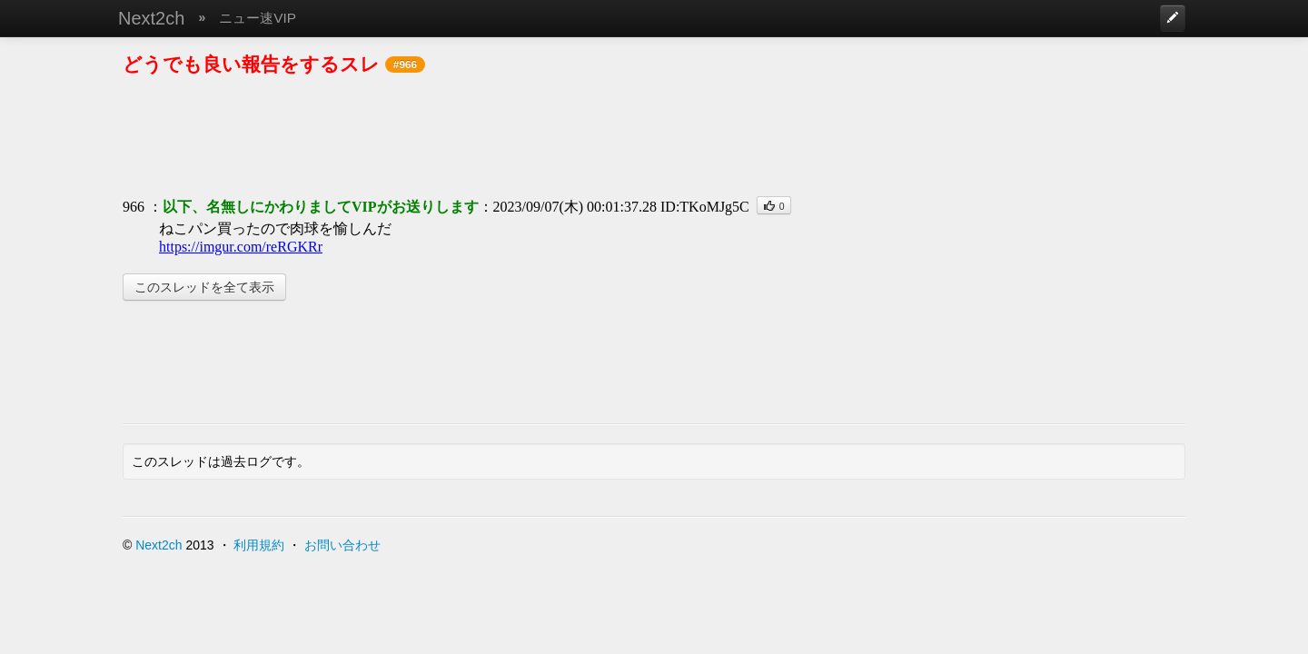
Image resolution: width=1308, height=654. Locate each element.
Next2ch (151, 18)
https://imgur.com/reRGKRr (240, 246)
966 (133, 206)
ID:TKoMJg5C (704, 206)
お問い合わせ (342, 545)
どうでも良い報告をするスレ (251, 64)
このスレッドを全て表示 (204, 287)
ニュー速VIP (257, 17)
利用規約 (258, 545)
